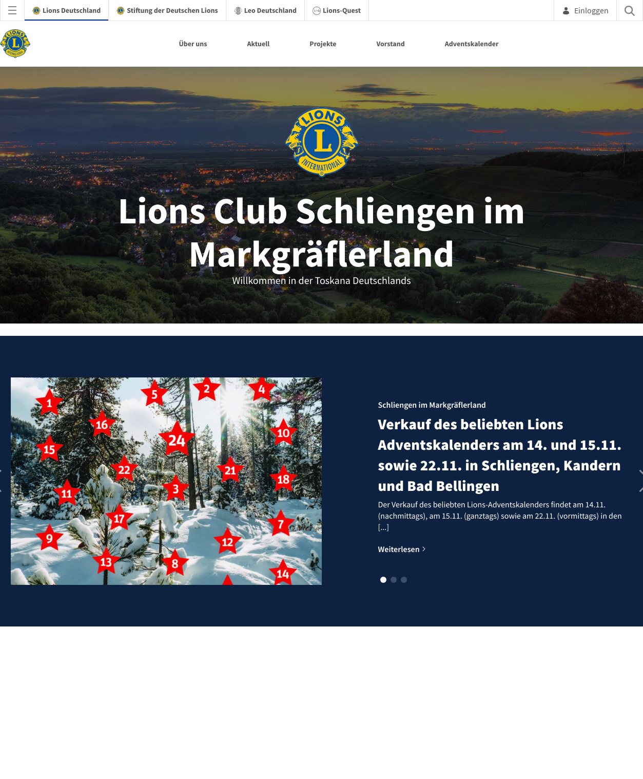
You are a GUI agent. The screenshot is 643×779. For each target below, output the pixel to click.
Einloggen (585, 10)
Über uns (193, 43)
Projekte (322, 43)
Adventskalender (472, 43)
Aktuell (258, 43)
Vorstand (391, 43)
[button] (383, 580)
